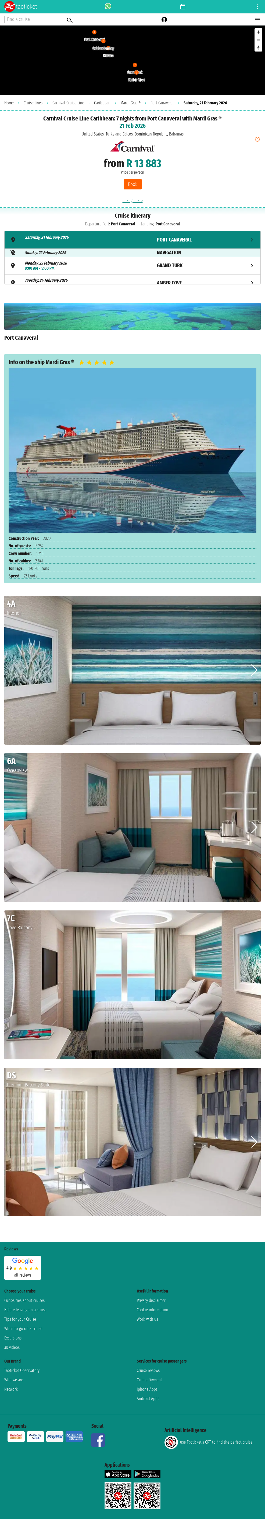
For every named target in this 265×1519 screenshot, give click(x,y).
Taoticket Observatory (22, 1370)
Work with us (147, 1319)
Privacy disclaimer (151, 1300)
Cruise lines (33, 102)
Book (132, 184)
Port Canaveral (162, 102)
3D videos (12, 1347)
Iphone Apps (147, 1389)
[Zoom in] (258, 32)
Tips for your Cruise (20, 1319)
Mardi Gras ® (130, 102)
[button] (254, 670)
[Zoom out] (258, 40)
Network (11, 1389)
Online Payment (149, 1379)
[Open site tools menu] (257, 6)
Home (9, 102)
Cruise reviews (148, 1370)
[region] (132, 60)
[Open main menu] (257, 19)
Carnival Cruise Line (68, 102)
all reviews (22, 1275)
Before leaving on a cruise (25, 1309)
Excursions (13, 1338)
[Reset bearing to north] (258, 48)
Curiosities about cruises (24, 1300)
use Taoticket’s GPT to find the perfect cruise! (208, 1442)
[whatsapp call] (108, 6)
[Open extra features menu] (39, 19)
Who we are (13, 1379)
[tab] (132, 239)
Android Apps (148, 1398)
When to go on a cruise (23, 1328)
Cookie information (152, 1309)
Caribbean (102, 102)
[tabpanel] (132, 324)
